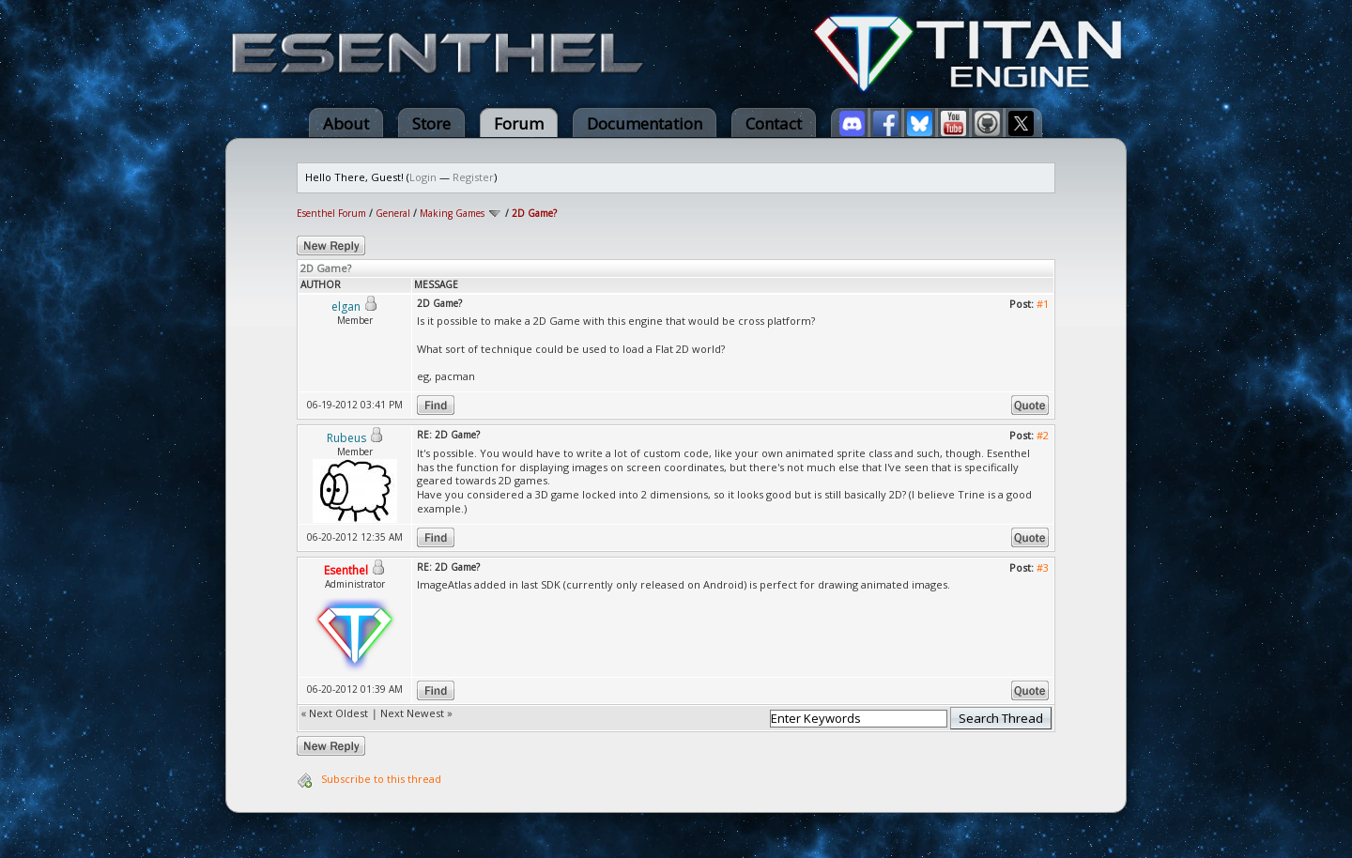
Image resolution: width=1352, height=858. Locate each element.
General (393, 213)
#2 (1043, 435)
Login (423, 177)
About (346, 123)
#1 (1043, 304)
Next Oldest (338, 713)
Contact (773, 123)
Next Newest (412, 713)
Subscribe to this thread (381, 779)
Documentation (644, 123)
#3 (1043, 567)
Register (473, 177)
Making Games (452, 213)
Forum (519, 123)
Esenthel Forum (331, 213)
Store (431, 123)
